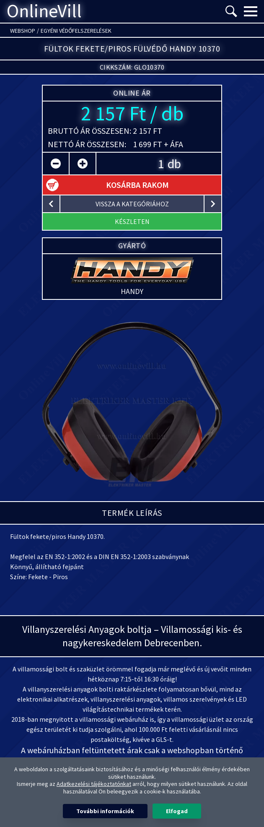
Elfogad (177, 811)
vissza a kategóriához (132, 204)
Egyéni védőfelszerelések (76, 30)
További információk (105, 811)
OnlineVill (44, 11)
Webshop (22, 30)
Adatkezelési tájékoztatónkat (94, 784)
